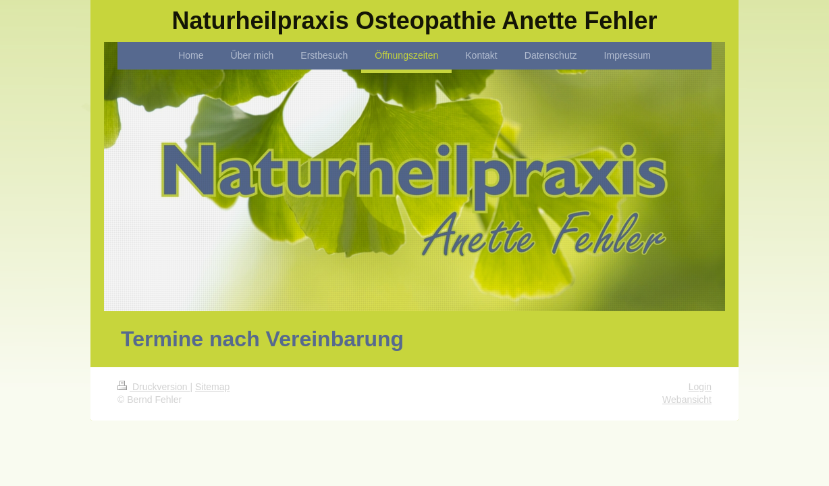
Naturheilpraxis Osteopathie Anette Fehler (415, 20)
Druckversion (153, 386)
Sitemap (212, 386)
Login (700, 386)
